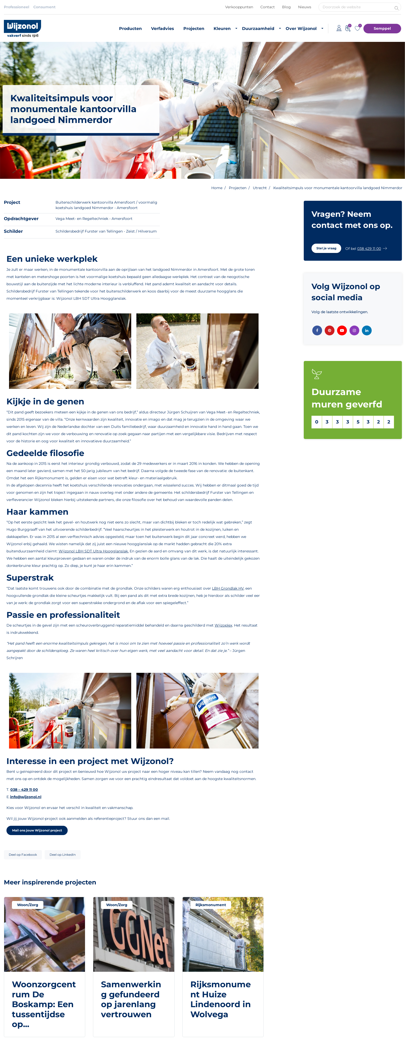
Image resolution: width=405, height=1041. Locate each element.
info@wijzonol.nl (25, 797)
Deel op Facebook (23, 855)
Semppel (382, 28)
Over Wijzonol (301, 28)
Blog (286, 7)
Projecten (193, 28)
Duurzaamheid (258, 28)
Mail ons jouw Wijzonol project (37, 830)
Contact (267, 7)
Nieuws (304, 7)
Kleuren (222, 28)
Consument (44, 7)
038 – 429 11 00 (24, 789)
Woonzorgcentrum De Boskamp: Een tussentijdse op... (44, 1004)
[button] (326, 248)
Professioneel (16, 7)
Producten (130, 28)
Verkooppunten (239, 7)
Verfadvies (162, 28)
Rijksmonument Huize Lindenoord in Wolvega (220, 999)
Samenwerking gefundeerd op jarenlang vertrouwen (131, 999)
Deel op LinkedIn (63, 855)
